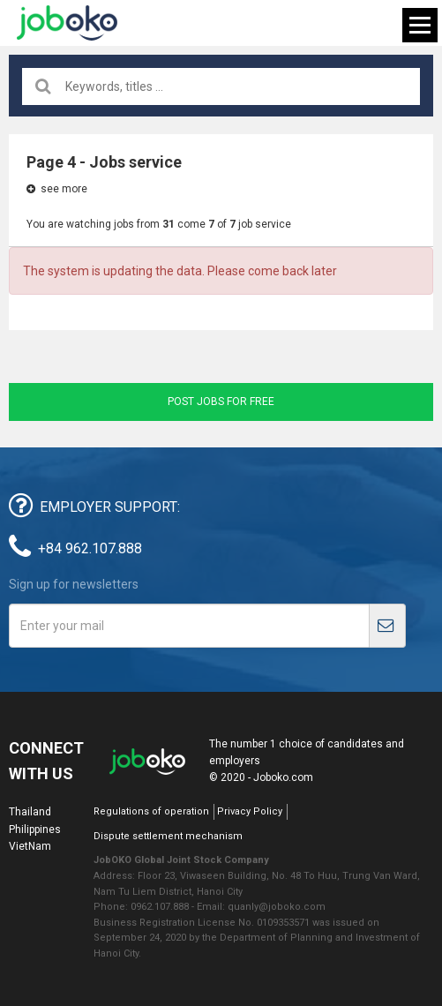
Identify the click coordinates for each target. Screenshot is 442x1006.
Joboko (67, 23)
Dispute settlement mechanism (168, 836)
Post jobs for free (221, 401)
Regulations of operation (151, 811)
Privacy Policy (249, 811)
